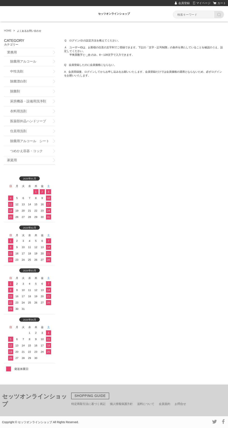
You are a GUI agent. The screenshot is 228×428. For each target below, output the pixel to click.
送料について (145, 403)
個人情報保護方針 (121, 403)
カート (221, 3)
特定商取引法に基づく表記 (88, 403)
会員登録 (184, 3)
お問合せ (180, 403)
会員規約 (164, 403)
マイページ (203, 3)
